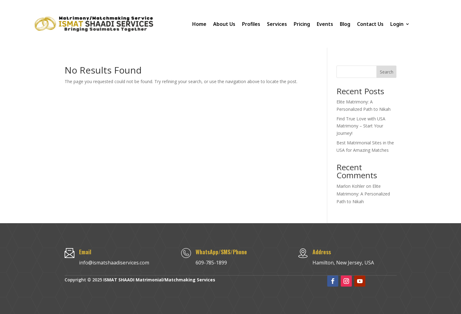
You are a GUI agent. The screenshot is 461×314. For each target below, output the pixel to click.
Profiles (251, 24)
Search (386, 72)
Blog (345, 24)
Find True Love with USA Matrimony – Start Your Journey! (360, 126)
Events (325, 24)
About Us (224, 24)
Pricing (302, 24)
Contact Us (370, 24)
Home (199, 24)
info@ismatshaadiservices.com (114, 262)
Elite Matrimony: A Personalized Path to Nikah (363, 193)
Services (277, 24)
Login (396, 24)
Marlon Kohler (350, 186)
